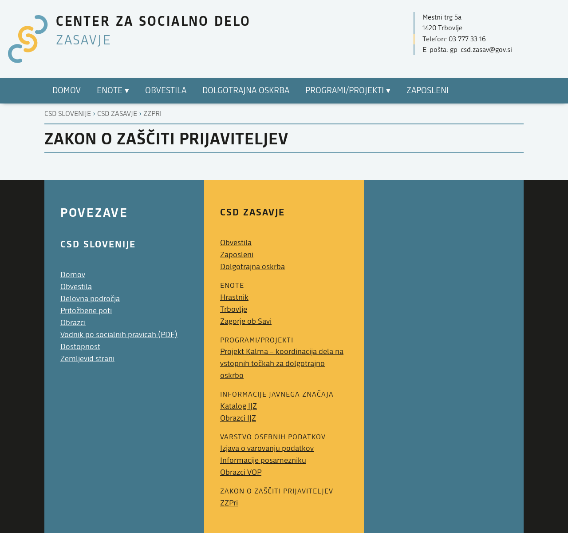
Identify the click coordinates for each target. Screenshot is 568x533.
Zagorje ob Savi (246, 321)
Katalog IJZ (238, 406)
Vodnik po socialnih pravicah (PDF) (119, 334)
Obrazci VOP (240, 472)
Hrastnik (234, 297)
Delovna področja (90, 298)
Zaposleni (236, 254)
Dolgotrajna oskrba (252, 266)
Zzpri (152, 114)
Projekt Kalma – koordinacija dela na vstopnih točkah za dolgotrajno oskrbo (281, 363)
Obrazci (73, 322)
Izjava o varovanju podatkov (267, 448)
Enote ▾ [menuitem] (113, 90)
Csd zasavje (117, 114)
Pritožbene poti (86, 310)
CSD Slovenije (67, 114)
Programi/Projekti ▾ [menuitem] (347, 90)
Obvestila (76, 286)
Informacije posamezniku (263, 460)
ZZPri (229, 503)
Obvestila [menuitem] (165, 90)
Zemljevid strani (87, 358)
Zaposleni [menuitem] (427, 90)
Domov (72, 274)
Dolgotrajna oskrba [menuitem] (245, 90)
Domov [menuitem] (66, 90)
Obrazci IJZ (238, 418)
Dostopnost (80, 346)
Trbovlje (233, 309)
